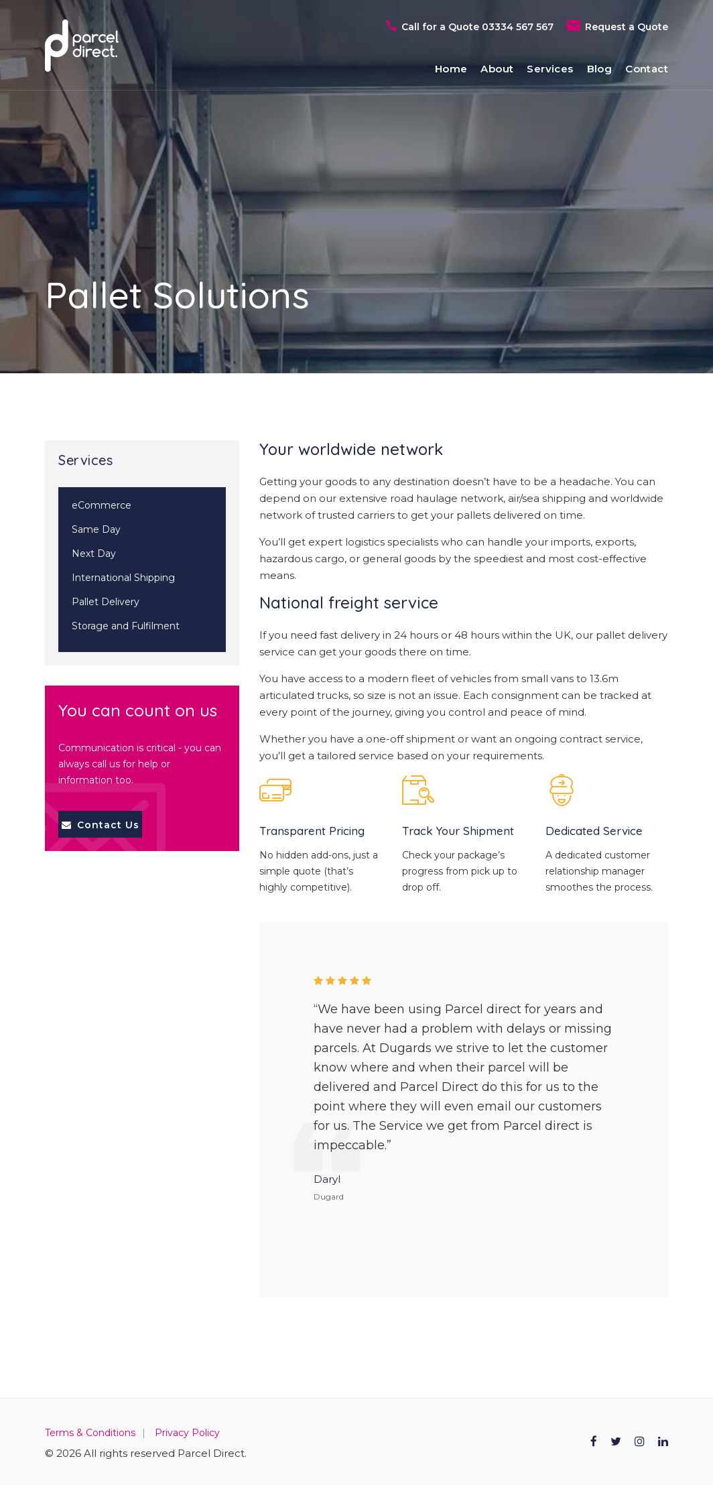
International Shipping (123, 578)
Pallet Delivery (105, 602)
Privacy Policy (187, 1433)
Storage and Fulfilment (126, 626)
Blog (599, 68)
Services (550, 68)
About (496, 68)
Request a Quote (626, 27)
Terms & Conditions (90, 1433)
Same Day (96, 529)
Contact (646, 68)
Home (451, 68)
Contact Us (100, 825)
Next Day (94, 553)
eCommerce (101, 505)
